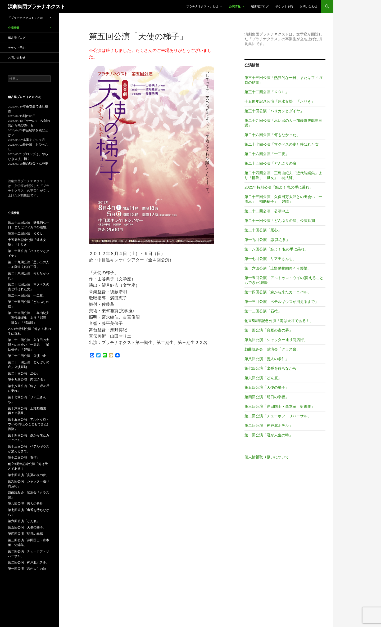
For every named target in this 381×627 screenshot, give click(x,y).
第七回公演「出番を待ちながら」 (272, 368)
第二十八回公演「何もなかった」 (272, 134)
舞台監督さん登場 (35, 163)
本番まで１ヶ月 (34, 140)
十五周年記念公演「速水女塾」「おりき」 (279, 101)
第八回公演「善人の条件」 (266, 358)
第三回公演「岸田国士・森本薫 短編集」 (279, 406)
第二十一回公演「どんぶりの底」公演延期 (279, 220)
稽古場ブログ (260, 6)
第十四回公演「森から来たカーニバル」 (277, 292)
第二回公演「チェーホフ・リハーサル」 (277, 416)
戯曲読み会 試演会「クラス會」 (272, 349)
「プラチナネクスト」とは (200, 6)
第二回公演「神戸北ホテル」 (268, 425)
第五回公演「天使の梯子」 (266, 387)
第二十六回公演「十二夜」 (266, 153)
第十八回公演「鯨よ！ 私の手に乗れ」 (276, 249)
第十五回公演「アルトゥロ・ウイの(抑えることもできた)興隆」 (28, 424)
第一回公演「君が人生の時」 (268, 435)
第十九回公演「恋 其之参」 (267, 239)
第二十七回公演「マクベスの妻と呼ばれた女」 (283, 144)
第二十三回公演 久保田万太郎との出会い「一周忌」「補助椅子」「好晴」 (283, 199)
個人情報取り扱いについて (266, 457)
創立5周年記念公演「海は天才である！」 (278, 320)
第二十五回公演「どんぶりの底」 (272, 163)
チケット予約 (284, 6)
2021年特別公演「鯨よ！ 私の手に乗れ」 (278, 187)
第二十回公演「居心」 (263, 230)
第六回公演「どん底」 (263, 377)
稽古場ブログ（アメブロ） (25, 96)
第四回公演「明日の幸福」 (266, 397)
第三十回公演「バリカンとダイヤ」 (274, 111)
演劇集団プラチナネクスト (36, 6)
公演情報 (235, 6)
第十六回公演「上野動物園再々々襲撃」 (277, 268)
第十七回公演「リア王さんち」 (270, 258)
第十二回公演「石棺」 (263, 311)
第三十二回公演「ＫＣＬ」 (266, 91)
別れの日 (29, 116)
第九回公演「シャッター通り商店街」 (275, 339)
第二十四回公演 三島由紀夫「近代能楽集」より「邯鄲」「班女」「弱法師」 (283, 175)
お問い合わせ (308, 6)
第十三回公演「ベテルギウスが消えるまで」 (281, 301)
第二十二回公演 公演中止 (266, 211)
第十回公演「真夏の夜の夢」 (268, 330)
